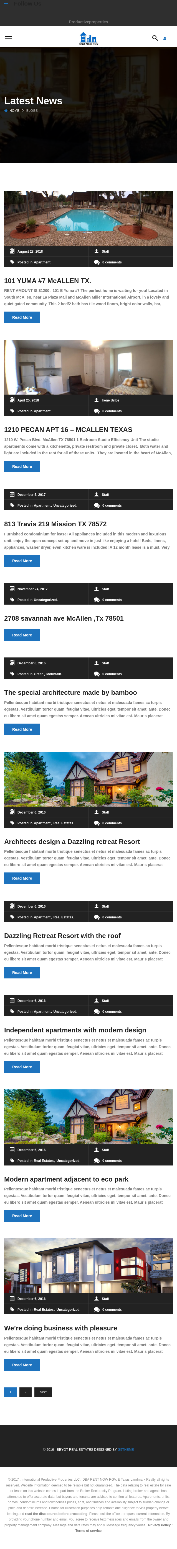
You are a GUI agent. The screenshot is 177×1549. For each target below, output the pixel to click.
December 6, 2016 (31, 663)
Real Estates (63, 823)
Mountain (53, 674)
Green (39, 674)
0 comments (108, 262)
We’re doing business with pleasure (60, 1328)
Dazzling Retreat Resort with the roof (62, 935)
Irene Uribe (110, 400)
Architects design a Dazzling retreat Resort (72, 841)
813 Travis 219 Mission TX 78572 (55, 524)
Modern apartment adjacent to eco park (66, 1179)
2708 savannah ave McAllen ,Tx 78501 (64, 618)
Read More (22, 317)
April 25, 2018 (28, 400)
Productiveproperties (88, 22)
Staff (105, 251)
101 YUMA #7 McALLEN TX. (47, 280)
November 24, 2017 (32, 589)
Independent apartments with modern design (75, 1030)
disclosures (48, 1514)
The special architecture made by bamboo (70, 692)
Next (43, 1392)
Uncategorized (64, 505)
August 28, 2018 (30, 251)
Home (14, 111)
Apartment (42, 262)
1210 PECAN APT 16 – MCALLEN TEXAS (68, 429)
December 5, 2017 (31, 495)
